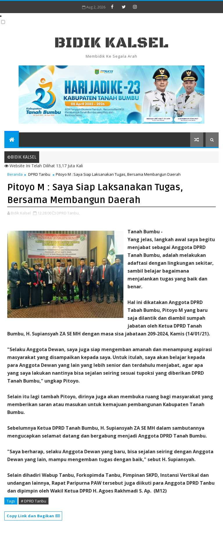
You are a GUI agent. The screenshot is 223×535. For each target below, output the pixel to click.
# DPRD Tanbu (33, 501)
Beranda (15, 174)
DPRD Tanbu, (68, 213)
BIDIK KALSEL (111, 42)
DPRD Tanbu (39, 174)
